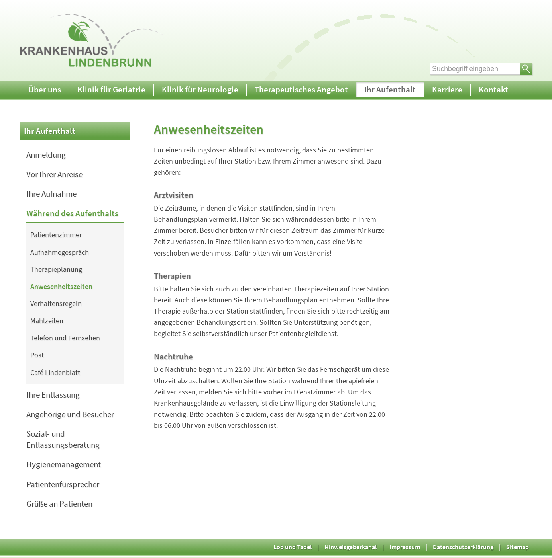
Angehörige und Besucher (70, 414)
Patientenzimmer (56, 234)
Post (37, 355)
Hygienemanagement (63, 464)
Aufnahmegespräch (59, 252)
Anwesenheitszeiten (61, 286)
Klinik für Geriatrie (111, 89)
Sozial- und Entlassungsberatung (63, 439)
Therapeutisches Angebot (301, 89)
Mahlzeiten (46, 320)
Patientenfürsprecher (62, 484)
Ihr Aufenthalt (390, 89)
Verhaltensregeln (56, 303)
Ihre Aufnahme (51, 193)
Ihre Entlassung (53, 394)
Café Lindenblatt (55, 372)
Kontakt (493, 89)
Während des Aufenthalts (72, 213)
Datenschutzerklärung (463, 547)
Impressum (404, 547)
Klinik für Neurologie (200, 89)
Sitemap (517, 547)
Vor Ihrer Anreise (54, 174)
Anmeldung (46, 154)
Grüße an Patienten (59, 503)
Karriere (447, 89)
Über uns (44, 89)
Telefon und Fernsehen (65, 338)
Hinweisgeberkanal (350, 547)
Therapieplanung (56, 269)
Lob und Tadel (292, 547)
